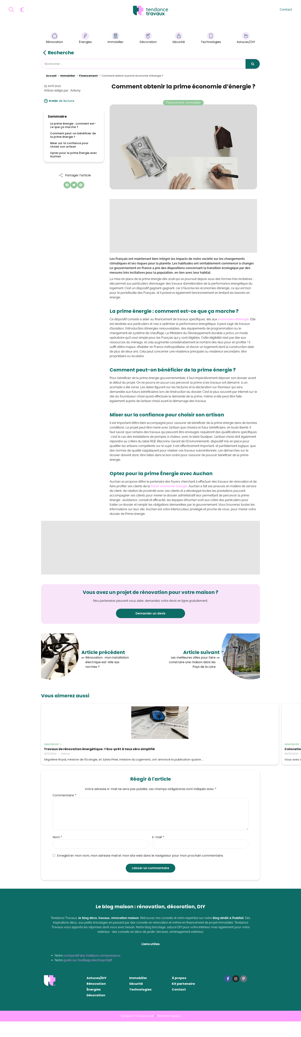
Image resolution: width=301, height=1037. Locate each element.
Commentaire (64, 810)
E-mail (158, 852)
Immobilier (116, 38)
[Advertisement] (183, 226)
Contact (286, 9)
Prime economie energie (169, 486)
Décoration (148, 38)
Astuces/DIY (246, 38)
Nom (57, 852)
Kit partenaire (183, 999)
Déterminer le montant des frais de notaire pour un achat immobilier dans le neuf (223, 752)
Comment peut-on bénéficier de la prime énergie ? (73, 135)
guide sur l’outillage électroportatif (88, 976)
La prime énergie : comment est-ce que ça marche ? (73, 125)
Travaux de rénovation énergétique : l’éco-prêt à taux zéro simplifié (74, 750)
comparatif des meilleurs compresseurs (92, 971)
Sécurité (178, 38)
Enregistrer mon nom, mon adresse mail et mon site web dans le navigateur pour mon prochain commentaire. (138, 871)
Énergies (85, 38)
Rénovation (54, 38)
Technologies (211, 38)
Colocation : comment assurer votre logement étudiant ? (147, 750)
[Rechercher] (253, 64)
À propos (179, 993)
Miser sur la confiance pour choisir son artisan (69, 144)
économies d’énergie (233, 319)
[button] (67, 185)
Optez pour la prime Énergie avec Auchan (73, 154)
